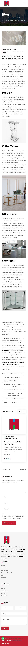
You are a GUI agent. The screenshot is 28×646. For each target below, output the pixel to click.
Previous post (6, 469)
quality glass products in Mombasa (14, 399)
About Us (4, 568)
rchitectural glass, (8, 362)
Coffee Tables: (10, 146)
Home (3, 18)
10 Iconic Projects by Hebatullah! (12, 443)
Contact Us (4, 577)
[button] (2, 638)
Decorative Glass (17, 18)
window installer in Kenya (11, 402)
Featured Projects (7, 573)
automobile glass (19, 362)
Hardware (4, 596)
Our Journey (5, 570)
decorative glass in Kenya (14, 374)
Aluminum (4, 591)
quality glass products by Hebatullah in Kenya (14, 394)
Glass (18, 51)
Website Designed (6, 640)
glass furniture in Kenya (11, 381)
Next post (23, 469)
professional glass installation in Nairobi (14, 385)
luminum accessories (15, 367)
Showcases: (8, 260)
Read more (7, 458)
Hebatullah (5, 327)
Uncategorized (10, 437)
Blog (9, 18)
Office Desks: (9, 214)
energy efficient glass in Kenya (13, 377)
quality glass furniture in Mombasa (14, 390)
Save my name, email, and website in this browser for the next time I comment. (12, 517)
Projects (4, 593)
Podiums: (7, 92)
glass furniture (6, 348)
